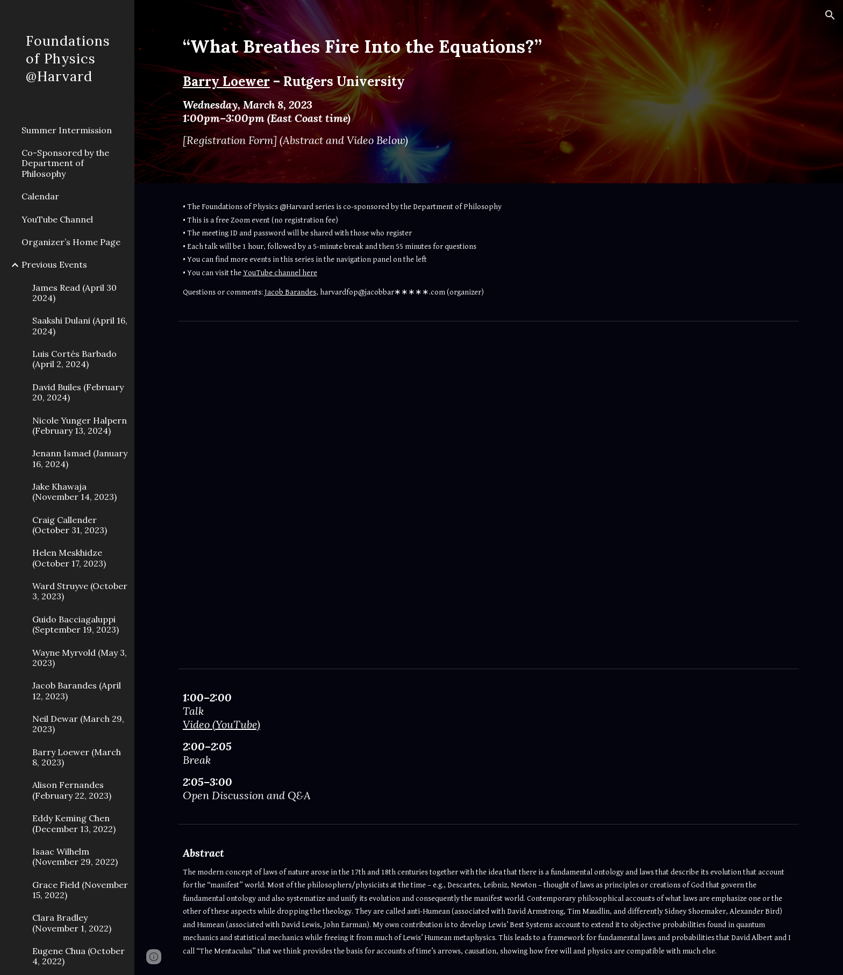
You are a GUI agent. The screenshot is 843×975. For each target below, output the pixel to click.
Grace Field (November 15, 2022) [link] (80, 889)
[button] (830, 15)
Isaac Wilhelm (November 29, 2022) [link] (75, 856)
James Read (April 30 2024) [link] (74, 292)
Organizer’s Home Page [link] (71, 241)
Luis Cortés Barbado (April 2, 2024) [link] (74, 358)
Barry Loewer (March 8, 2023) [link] (76, 757)
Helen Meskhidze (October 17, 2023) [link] (69, 557)
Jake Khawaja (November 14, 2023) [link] (74, 491)
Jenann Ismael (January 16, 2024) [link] (79, 458)
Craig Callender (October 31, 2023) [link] (69, 524)
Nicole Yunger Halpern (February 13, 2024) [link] (79, 425)
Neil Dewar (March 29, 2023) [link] (78, 723)
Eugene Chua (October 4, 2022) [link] (78, 955)
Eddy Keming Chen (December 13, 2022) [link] (74, 823)
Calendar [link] (40, 196)
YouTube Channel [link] (57, 219)
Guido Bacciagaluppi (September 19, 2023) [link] (75, 624)
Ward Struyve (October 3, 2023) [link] (79, 590)
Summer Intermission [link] (67, 130)
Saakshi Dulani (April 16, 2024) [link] (79, 325)
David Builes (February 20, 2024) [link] (78, 392)
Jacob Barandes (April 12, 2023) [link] (76, 690)
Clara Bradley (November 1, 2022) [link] (71, 922)
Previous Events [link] (54, 264)
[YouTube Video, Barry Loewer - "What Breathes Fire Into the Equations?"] (488, 494)
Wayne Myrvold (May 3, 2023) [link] (79, 657)
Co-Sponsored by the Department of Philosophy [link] (65, 163)
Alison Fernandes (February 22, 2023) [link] (71, 789)
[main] (462, 91)
